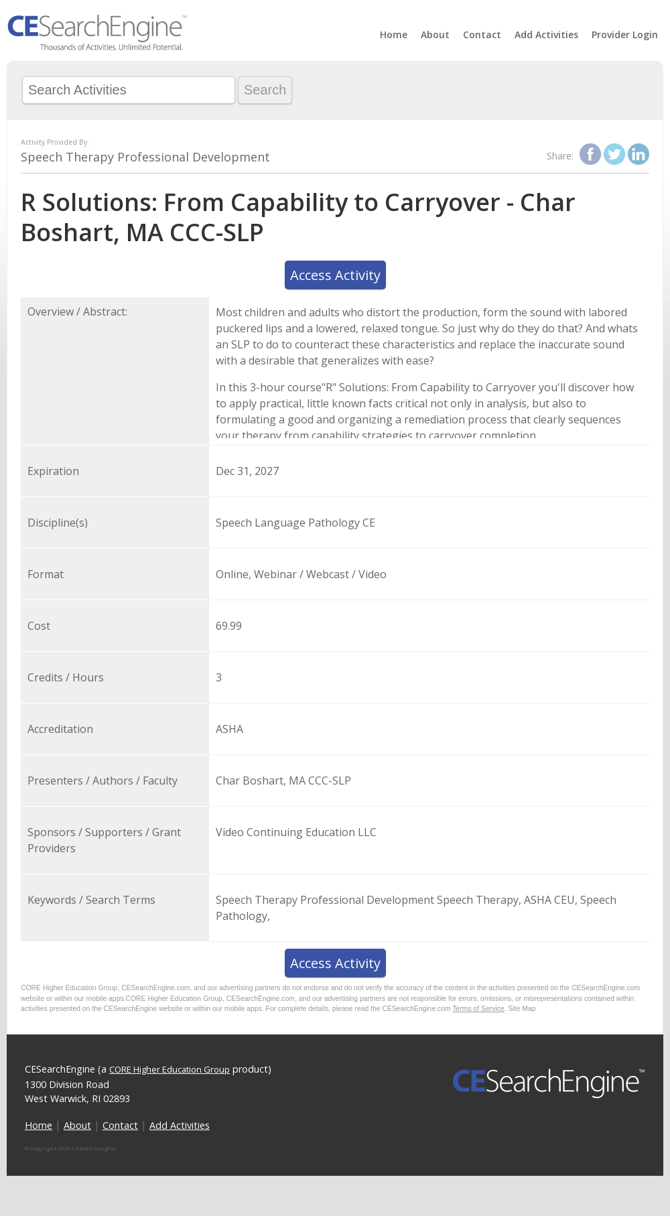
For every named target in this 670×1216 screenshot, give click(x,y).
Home (393, 34)
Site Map (522, 1008)
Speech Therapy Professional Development (145, 157)
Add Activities (546, 34)
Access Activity (335, 275)
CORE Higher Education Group (169, 1069)
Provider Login (625, 34)
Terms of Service (478, 1008)
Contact (482, 34)
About (435, 34)
